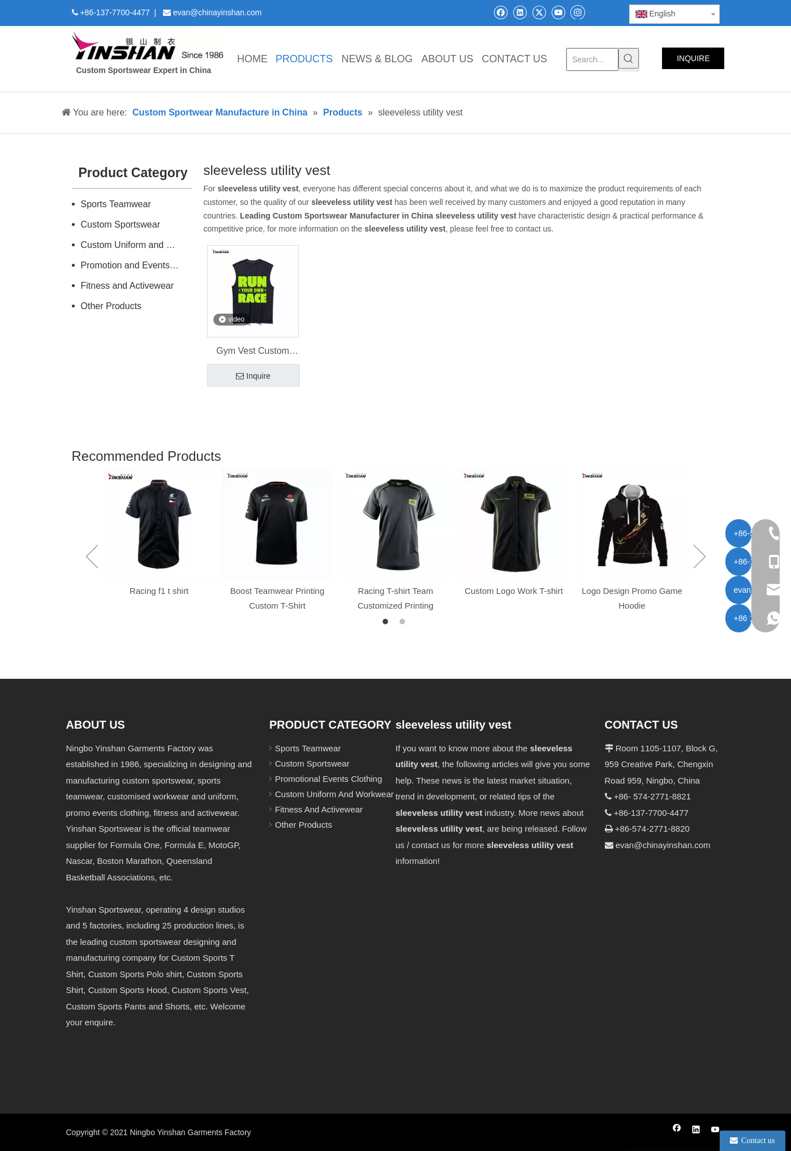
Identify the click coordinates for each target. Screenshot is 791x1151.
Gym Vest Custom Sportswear (252, 352)
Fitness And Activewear (319, 809)
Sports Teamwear (116, 204)
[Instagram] (577, 12)
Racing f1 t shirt (159, 591)
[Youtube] (558, 12)
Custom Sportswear (121, 224)
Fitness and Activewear (127, 285)
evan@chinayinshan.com (663, 845)
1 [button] (387, 622)
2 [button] (404, 622)
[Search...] (592, 59)
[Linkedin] (520, 12)
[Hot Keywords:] (628, 58)
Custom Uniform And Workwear (334, 794)
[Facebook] (500, 12)
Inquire (253, 376)
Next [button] (700, 556)
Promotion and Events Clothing (136, 265)
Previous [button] (92, 556)
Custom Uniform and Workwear (136, 245)
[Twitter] (539, 12)
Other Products (111, 306)
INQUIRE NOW (693, 61)
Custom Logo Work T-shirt (514, 591)
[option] (159, 533)
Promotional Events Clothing (328, 779)
